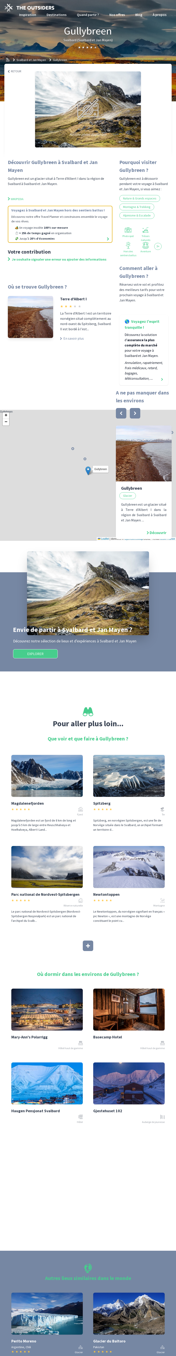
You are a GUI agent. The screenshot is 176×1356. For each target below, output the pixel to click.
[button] (88, 470)
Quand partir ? (88, 14)
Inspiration (27, 14)
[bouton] (121, 413)
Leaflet (103, 538)
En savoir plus (72, 338)
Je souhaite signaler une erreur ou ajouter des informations (57, 259)
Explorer (35, 654)
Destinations (56, 14)
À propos (159, 14)
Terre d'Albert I (73, 298)
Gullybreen (60, 60)
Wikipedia (16, 199)
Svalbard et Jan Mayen (31, 60)
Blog (138, 14)
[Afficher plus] (88, 946)
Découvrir (158, 532)
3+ (157, 246)
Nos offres (117, 14)
